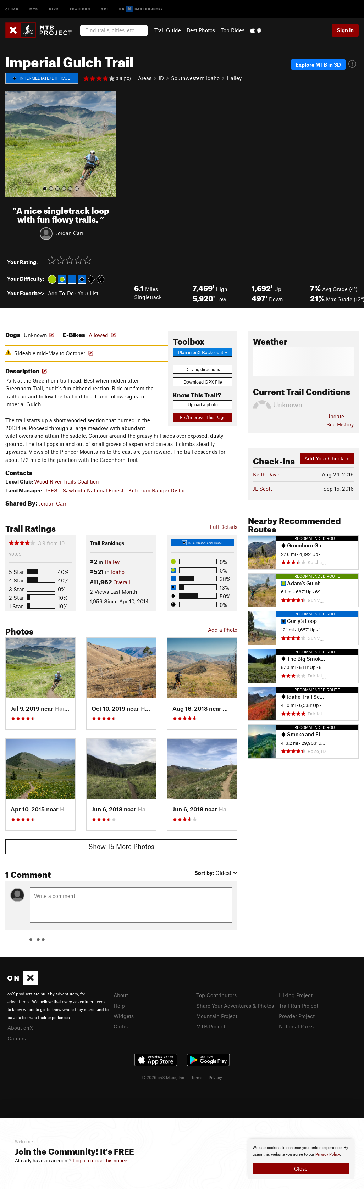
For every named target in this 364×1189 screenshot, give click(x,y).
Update (335, 416)
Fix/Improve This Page (203, 417)
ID (161, 78)
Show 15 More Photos (121, 846)
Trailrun (80, 8)
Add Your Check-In (327, 458)
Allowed (98, 335)
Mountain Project (216, 1016)
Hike (54, 8)
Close (301, 1168)
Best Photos (201, 30)
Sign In (345, 30)
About (121, 995)
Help (119, 1006)
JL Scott (262, 488)
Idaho (118, 572)
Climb (12, 8)
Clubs (121, 1026)
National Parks (296, 1026)
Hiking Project (296, 995)
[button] (12, 144)
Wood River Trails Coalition (66, 481)
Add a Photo (222, 629)
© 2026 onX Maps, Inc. (163, 1077)
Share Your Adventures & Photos (235, 1006)
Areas (144, 78)
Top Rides (232, 30)
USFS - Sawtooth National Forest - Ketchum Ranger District (115, 490)
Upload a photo (203, 404)
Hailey (234, 78)
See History (340, 424)
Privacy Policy (327, 1154)
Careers (16, 1038)
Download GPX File (202, 382)
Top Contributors (216, 995)
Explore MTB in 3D (318, 64)
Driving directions (202, 369)
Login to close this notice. (100, 1160)
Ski (105, 8)
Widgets (124, 1016)
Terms (197, 1077)
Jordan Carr (69, 232)
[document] (301, 1159)
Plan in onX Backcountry (202, 352)
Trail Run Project (298, 1006)
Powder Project (297, 1016)
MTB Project (210, 1026)
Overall (121, 582)
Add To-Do (61, 293)
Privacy (215, 1077)
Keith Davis (266, 474)
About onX (20, 1028)
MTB (33, 8)
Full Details (223, 527)
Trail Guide (167, 30)
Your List (88, 293)
